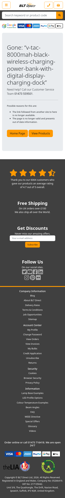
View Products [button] (41, 133)
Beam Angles (32, 407)
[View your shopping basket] (58, 5)
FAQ (32, 412)
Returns (32, 362)
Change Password (32, 334)
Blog (32, 295)
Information (32, 388)
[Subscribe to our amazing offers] (32, 238)
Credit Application (32, 353)
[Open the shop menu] (6, 5)
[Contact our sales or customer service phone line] (48, 5)
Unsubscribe (32, 358)
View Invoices (32, 343)
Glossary (32, 426)
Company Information (32, 291)
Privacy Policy (32, 382)
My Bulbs (32, 348)
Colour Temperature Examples (32, 402)
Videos (32, 430)
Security (32, 368)
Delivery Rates (32, 305)
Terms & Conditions (32, 309)
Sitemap (32, 319)
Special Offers (32, 421)
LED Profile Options (32, 397)
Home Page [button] (17, 133)
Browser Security (32, 378)
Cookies (32, 373)
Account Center (32, 325)
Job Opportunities (32, 314)
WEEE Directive (32, 416)
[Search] (59, 15)
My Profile (32, 329)
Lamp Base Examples (32, 393)
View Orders (32, 339)
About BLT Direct (32, 300)
